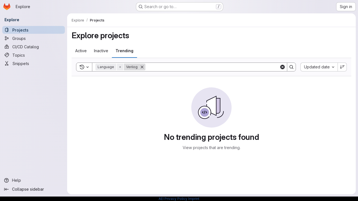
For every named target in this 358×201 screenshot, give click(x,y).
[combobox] (319, 67)
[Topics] (33, 55)
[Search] (212, 67)
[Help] (33, 180)
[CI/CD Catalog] (33, 47)
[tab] (81, 51)
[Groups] (33, 38)
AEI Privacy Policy (173, 199)
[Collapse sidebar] (33, 189)
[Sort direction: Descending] (342, 67)
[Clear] (282, 67)
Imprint (193, 199)
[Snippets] (33, 63)
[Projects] (33, 30)
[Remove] (142, 67)
